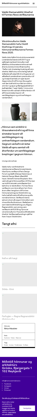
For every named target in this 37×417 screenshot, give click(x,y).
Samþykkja (27, 408)
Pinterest (18, 338)
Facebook (7, 338)
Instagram (7, 386)
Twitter (13, 338)
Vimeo (6, 388)
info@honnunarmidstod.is (11, 381)
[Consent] (18, 408)
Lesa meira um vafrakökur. (9, 413)
